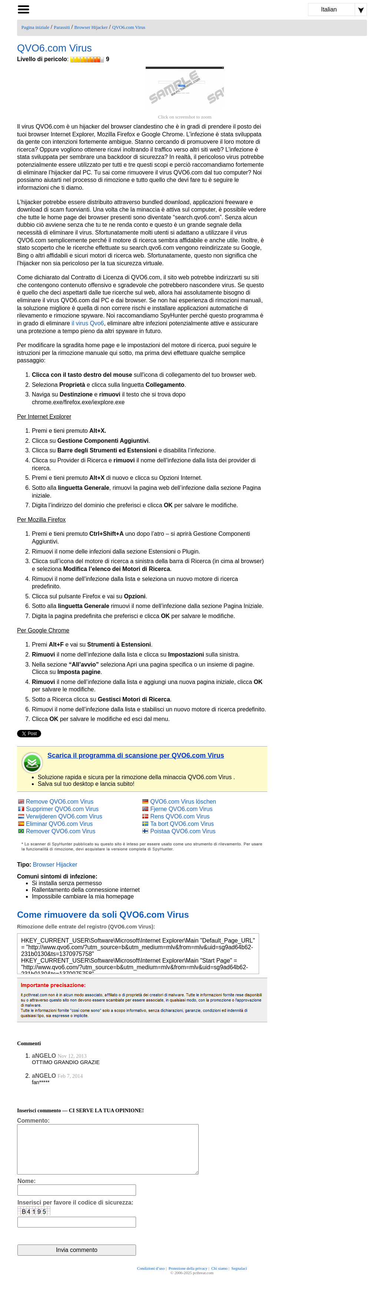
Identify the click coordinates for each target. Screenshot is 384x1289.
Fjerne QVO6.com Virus (181, 809)
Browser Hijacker (91, 27)
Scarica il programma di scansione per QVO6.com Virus (135, 755)
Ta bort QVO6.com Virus (182, 824)
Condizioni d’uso (151, 1278)
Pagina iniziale (35, 27)
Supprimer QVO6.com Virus (62, 809)
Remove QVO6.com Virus (59, 801)
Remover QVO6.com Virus (60, 831)
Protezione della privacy (188, 1278)
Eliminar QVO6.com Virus (59, 824)
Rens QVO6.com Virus (179, 816)
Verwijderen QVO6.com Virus (64, 816)
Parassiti (62, 27)
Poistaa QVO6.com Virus (182, 831)
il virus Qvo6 (88, 323)
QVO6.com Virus (128, 27)
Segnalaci (239, 1278)
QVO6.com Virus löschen (183, 801)
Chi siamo (219, 1278)
